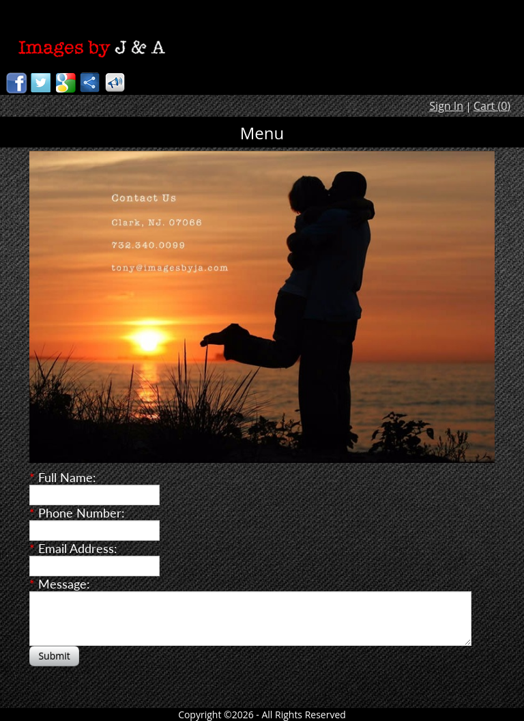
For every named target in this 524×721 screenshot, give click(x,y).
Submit (54, 655)
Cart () (492, 105)
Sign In (446, 105)
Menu (262, 133)
